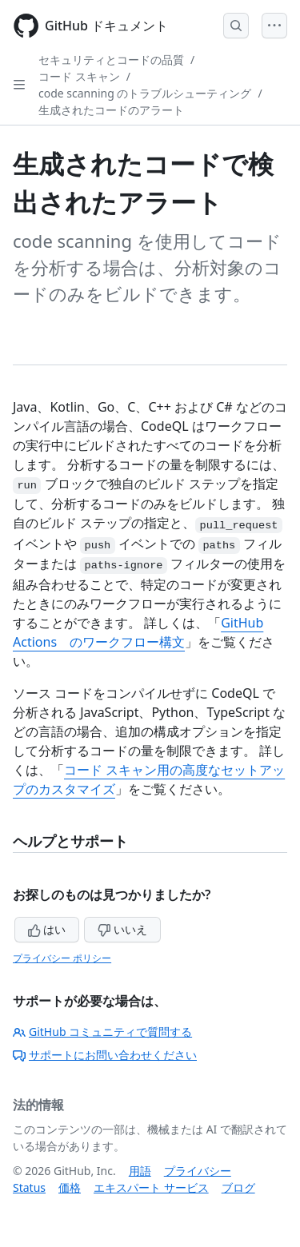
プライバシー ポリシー (62, 958)
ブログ (238, 1187)
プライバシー (197, 1170)
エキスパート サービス (151, 1187)
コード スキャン (79, 76)
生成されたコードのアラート (111, 110)
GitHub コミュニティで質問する (102, 1031)
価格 (69, 1187)
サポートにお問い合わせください (105, 1054)
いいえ (122, 929)
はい (47, 929)
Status (29, 1187)
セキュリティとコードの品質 (111, 59)
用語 (140, 1170)
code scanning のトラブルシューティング (144, 93)
